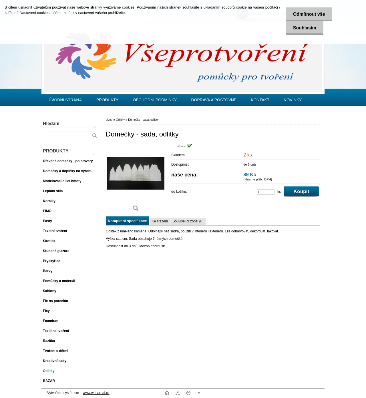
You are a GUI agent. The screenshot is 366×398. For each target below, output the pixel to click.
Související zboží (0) (187, 221)
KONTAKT (260, 100)
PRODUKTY (107, 100)
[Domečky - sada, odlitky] (136, 180)
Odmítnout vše (309, 14)
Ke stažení (160, 221)
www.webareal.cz (96, 393)
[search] (94, 135)
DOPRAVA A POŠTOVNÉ (213, 100)
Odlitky (120, 119)
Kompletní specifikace (127, 221)
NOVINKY (293, 100)
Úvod (109, 119)
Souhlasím (304, 27)
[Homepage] (65, 100)
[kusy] (265, 192)
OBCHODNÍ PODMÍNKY (155, 100)
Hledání (51, 123)
